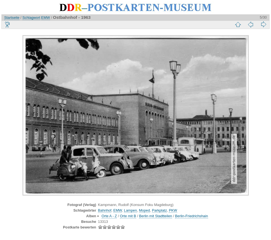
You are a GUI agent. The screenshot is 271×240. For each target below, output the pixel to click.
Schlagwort (31, 17)
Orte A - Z (109, 216)
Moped (144, 210)
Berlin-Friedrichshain (191, 216)
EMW (45, 17)
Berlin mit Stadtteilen (155, 216)
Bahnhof (104, 210)
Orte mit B (128, 216)
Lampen (130, 210)
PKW (173, 210)
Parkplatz (159, 210)
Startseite (11, 17)
